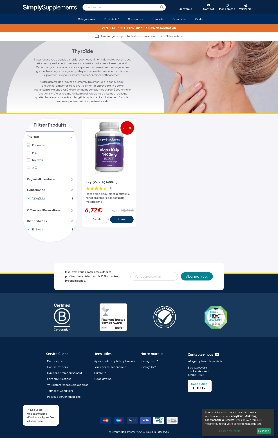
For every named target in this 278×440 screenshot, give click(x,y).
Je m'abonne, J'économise (110, 369)
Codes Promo (103, 380)
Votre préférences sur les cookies (67, 386)
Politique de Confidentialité (64, 398)
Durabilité (100, 374)
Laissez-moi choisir (230, 431)
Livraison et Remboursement (64, 374)
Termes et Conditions (60, 392)
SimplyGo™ (149, 369)
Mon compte (55, 363)
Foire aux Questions (59, 380)
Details (97, 217)
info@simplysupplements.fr (205, 363)
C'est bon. (264, 431)
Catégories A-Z (87, 19)
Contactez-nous (57, 369)
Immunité (158, 19)
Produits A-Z (111, 19)
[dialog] (238, 422)
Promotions (179, 19)
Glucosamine (136, 19)
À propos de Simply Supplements (114, 363)
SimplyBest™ (150, 363)
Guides (199, 19)
